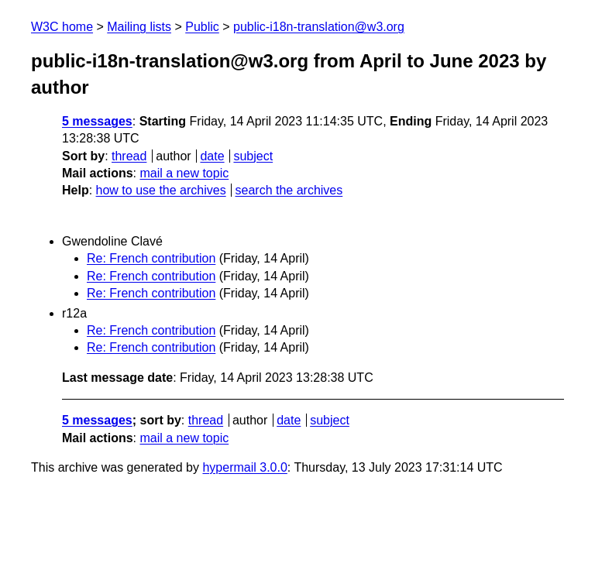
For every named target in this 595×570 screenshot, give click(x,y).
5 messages (97, 121)
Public (202, 26)
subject (253, 156)
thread (129, 156)
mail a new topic (184, 173)
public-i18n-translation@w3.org (318, 26)
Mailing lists (139, 26)
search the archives (289, 190)
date (212, 156)
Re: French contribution (151, 258)
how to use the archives (161, 190)
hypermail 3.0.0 (244, 467)
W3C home (62, 26)
